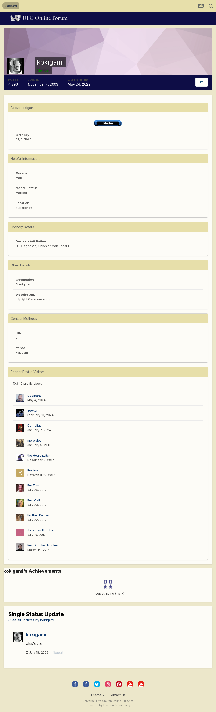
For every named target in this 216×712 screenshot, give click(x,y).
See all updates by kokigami (31, 620)
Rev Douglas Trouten (42, 545)
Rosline (32, 470)
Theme (97, 695)
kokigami (36, 634)
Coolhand (34, 395)
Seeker (32, 410)
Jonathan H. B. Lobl (41, 530)
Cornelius (34, 425)
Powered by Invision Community (108, 705)
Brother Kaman (38, 515)
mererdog (34, 440)
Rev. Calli (33, 500)
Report (58, 652)
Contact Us (117, 695)
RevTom (33, 485)
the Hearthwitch (39, 455)
